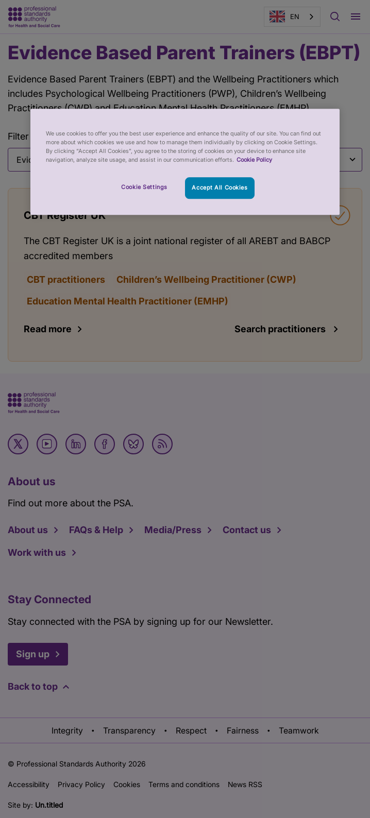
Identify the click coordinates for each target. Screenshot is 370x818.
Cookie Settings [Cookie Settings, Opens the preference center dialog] (144, 187)
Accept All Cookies (219, 188)
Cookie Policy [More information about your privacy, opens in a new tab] (254, 160)
